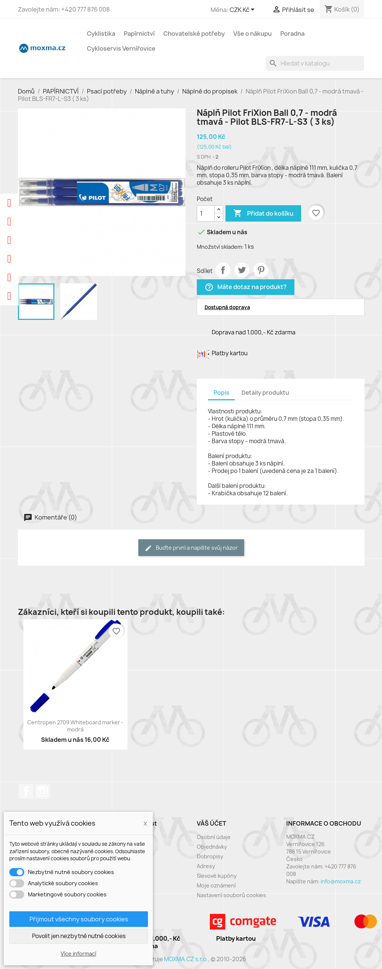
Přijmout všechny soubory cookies (78, 919)
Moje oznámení (216, 885)
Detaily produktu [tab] (265, 393)
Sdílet (222, 270)
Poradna (292, 33)
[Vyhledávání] (315, 63)
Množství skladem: (220, 246)
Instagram (42, 791)
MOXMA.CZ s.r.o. (186, 959)
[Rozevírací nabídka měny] (243, 10)
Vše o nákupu (252, 33)
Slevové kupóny (217, 875)
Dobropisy (210, 856)
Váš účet (211, 823)
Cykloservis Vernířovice (121, 48)
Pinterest (260, 270)
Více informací (78, 953)
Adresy (206, 866)
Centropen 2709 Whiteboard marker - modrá (75, 726)
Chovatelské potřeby (194, 33)
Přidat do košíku (263, 213)
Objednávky (212, 846)
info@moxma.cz (341, 881)
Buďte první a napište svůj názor (191, 548)
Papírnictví (139, 33)
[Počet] (206, 213)
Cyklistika (101, 33)
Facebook (26, 791)
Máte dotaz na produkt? (246, 287)
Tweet (241, 270)
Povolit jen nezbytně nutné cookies (79, 936)
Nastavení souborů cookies (231, 895)
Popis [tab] (221, 393)
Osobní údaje (214, 837)
